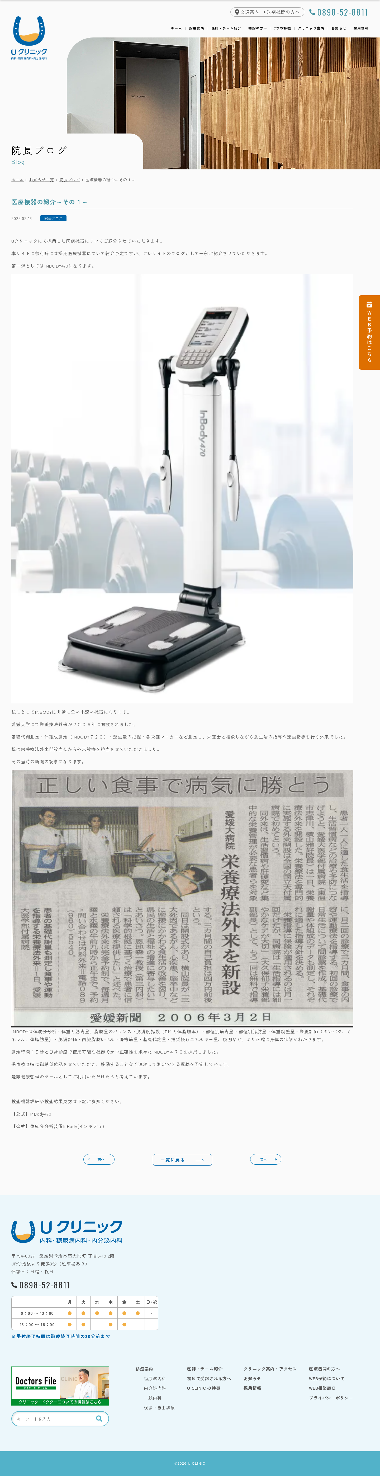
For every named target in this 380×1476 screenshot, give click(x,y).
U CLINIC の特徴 (204, 1388)
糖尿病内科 (155, 1378)
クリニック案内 (311, 28)
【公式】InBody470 (31, 1114)
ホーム (176, 28)
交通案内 (249, 12)
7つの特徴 (282, 28)
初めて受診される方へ (209, 1378)
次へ (263, 1159)
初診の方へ (257, 28)
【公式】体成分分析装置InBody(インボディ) (57, 1126)
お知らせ (338, 28)
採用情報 (361, 28)
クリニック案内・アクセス (270, 1368)
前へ (101, 1159)
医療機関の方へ (283, 12)
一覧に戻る (172, 1159)
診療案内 (196, 28)
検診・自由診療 (159, 1407)
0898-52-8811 (343, 12)
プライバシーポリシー (331, 1397)
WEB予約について (327, 1378)
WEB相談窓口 (322, 1388)
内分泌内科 (155, 1388)
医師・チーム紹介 (226, 28)
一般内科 (153, 1397)
